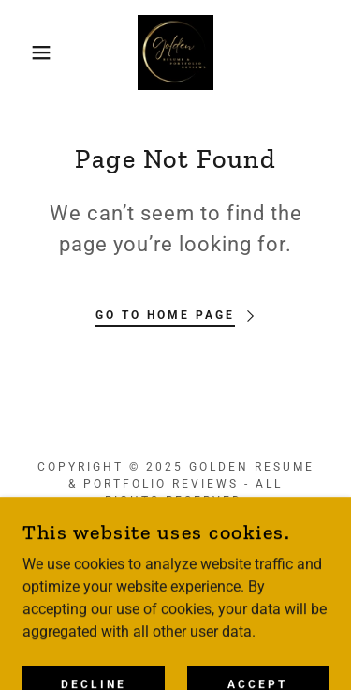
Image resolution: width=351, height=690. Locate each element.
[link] (175, 52)
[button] (27, 52)
